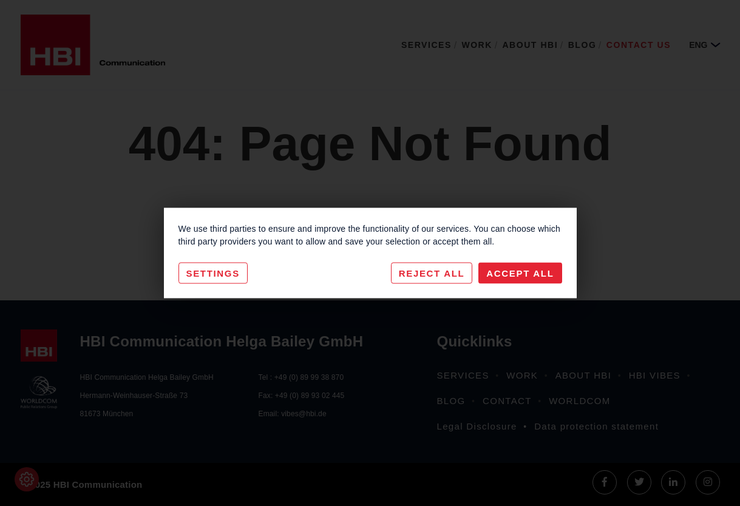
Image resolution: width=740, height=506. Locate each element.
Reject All (432, 273)
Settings (213, 273)
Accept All (520, 273)
